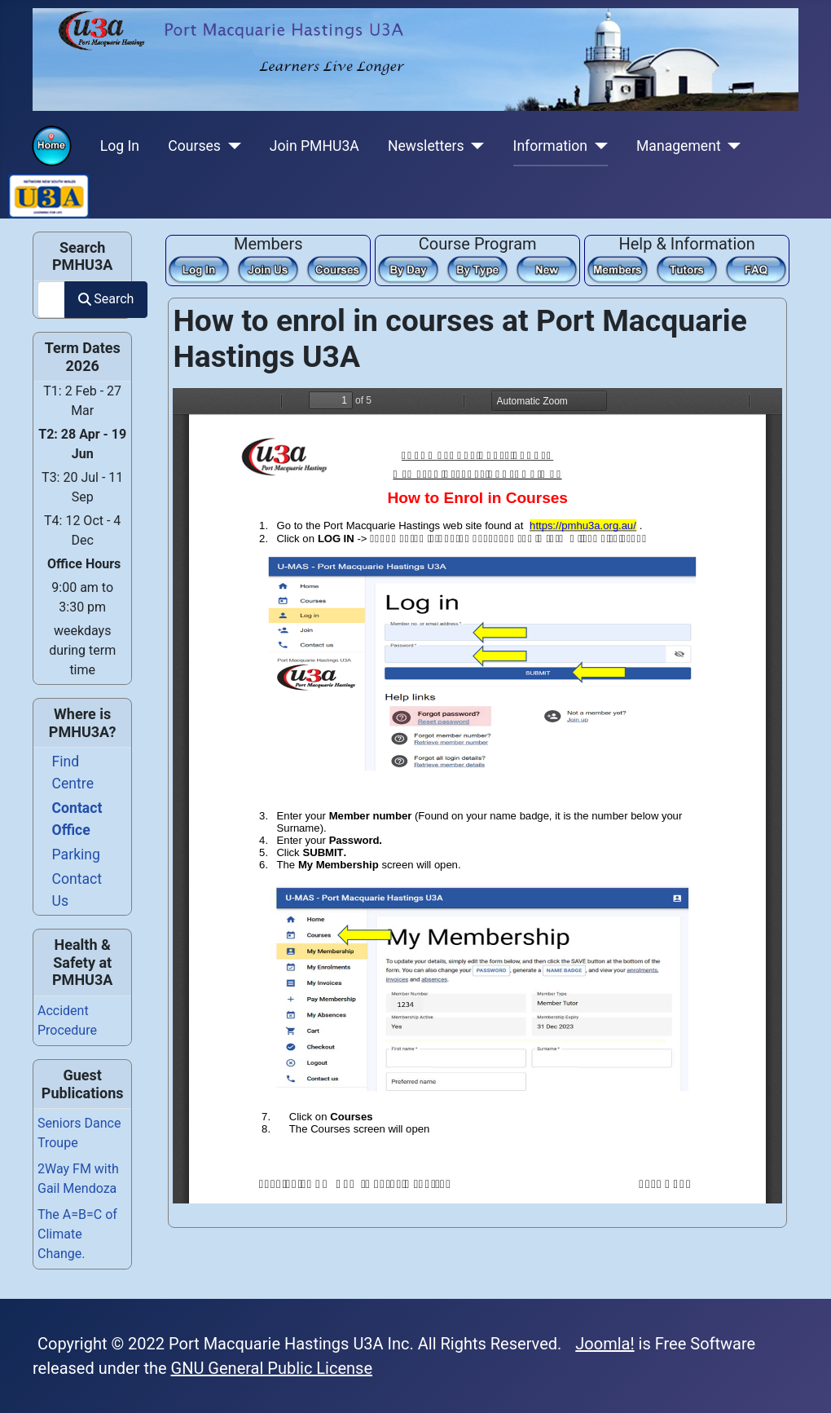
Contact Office (77, 818)
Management (678, 146)
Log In (119, 146)
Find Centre (73, 772)
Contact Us (77, 889)
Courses (194, 146)
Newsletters (426, 146)
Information (550, 146)
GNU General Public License (272, 1368)
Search (106, 299)
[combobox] (51, 299)
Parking (76, 854)
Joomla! (604, 1343)
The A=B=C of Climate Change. (77, 1234)
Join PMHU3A (314, 146)
